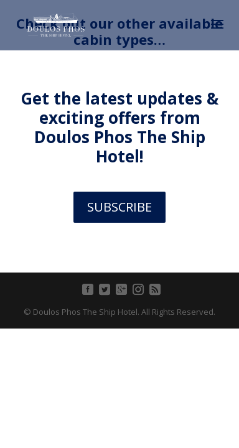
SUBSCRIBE (119, 206)
